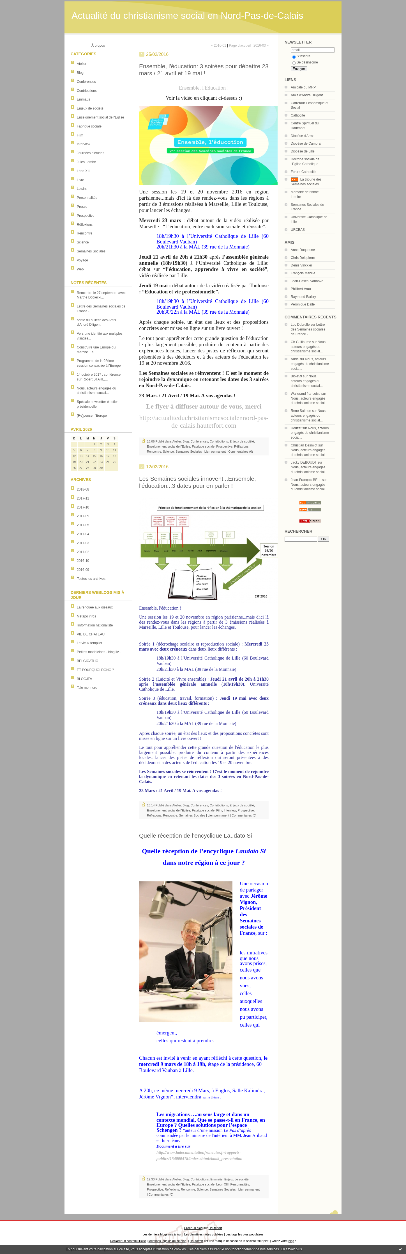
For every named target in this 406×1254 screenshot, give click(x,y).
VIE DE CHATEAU (91, 634)
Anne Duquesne (303, 250)
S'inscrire (301, 56)
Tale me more (87, 688)
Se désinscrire (305, 62)
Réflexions (85, 225)
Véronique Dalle (303, 304)
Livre (80, 180)
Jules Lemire (86, 162)
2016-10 (83, 561)
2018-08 (83, 489)
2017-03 (83, 543)
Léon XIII (83, 171)
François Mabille (303, 273)
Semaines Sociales (91, 251)
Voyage (82, 260)
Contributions (87, 91)
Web (80, 269)
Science (83, 242)
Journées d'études (90, 153)
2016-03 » (261, 45)
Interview (83, 144)
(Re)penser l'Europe (92, 416)
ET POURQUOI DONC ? (95, 670)
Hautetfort (215, 1228)
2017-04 (83, 534)
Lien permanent (215, 451)
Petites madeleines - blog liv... (99, 652)
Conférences (86, 82)
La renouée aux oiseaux (95, 607)
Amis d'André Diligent (307, 95)
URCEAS (298, 230)
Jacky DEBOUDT (304, 462)
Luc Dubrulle (300, 325)
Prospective (85, 216)
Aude (295, 359)
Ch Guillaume (301, 342)
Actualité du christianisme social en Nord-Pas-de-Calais (187, 15)
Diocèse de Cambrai (306, 143)
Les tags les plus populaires (245, 1234)
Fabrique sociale (89, 126)
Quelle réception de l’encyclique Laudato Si (195, 835)
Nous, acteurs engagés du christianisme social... (308, 347)
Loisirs (82, 189)
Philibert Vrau (301, 289)
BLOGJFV (84, 679)
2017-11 (83, 498)
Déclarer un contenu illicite (128, 1240)
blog (291, 1240)
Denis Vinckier (301, 265)
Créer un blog (193, 1228)
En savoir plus (291, 1249)
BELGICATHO (87, 661)
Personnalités (87, 198)
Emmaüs (83, 99)
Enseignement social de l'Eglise (100, 117)
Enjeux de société (90, 108)
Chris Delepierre (303, 258)
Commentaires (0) (240, 451)
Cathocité (298, 115)
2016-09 (83, 570)
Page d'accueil (240, 45)
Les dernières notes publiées (203, 1234)
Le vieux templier (89, 643)
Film (80, 135)
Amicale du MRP (303, 87)
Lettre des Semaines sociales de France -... (308, 329)
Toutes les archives (91, 579)
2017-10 (83, 507)
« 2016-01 (218, 45)
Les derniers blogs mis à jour (161, 1234)
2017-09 (83, 516)
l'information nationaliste (95, 625)
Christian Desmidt (304, 445)
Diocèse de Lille (303, 151)
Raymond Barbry (303, 297)
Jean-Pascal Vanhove (307, 281)
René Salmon (301, 411)
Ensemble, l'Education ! (204, 88)
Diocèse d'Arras (302, 136)
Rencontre (84, 233)
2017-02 (83, 552)
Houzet (296, 428)
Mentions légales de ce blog (167, 1240)
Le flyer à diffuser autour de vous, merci (204, 406)
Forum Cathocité (303, 172)
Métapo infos (86, 616)
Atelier (81, 64)
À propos (98, 45)
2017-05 (83, 525)
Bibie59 (296, 376)
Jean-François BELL (306, 480)
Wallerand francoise (305, 394)
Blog (80, 73)
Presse (82, 207)
